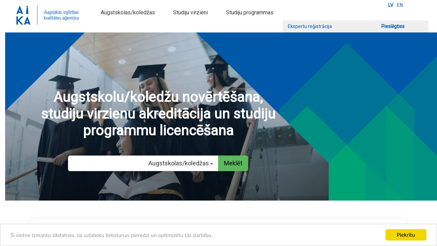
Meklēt (233, 163)
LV (390, 5)
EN (400, 5)
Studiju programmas (249, 12)
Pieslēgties (393, 26)
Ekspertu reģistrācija (310, 26)
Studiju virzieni (190, 12)
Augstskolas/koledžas (128, 12)
